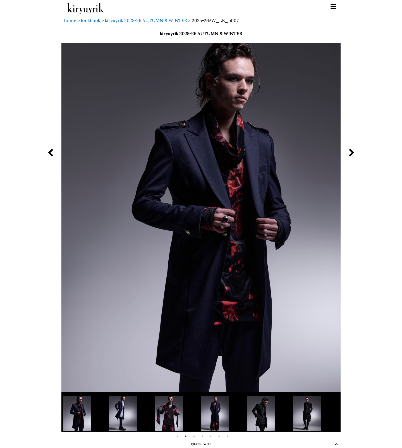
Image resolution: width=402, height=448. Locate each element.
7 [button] (227, 436)
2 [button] (185, 436)
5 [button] (211, 436)
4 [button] (202, 436)
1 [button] (177, 436)
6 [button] (219, 436)
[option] (86, 413)
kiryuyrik (85, 6)
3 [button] (194, 436)
